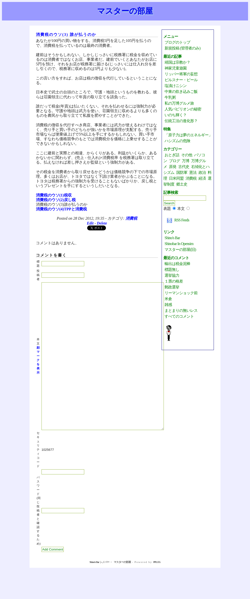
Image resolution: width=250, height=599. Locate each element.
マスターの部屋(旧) (180, 249)
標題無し (172, 269)
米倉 (168, 299)
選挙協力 (172, 275)
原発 (172, 167)
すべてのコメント (179, 316)
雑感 (168, 305)
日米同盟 (176, 178)
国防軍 (181, 172)
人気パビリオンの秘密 (183, 109)
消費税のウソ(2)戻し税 (56, 200)
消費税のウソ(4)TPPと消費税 (61, 209)
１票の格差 (174, 281)
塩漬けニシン (176, 86)
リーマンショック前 (181, 293)
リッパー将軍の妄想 (181, 74)
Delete (102, 223)
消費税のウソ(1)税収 (54, 195)
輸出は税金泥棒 (177, 264)
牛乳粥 (170, 97)
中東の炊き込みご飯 (181, 91)
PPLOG (157, 591)
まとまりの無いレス (181, 310)
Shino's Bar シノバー (99, 591)
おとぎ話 (172, 155)
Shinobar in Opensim (179, 244)
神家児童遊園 (176, 68)
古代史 (183, 167)
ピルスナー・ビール (181, 80)
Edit (90, 223)
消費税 (131, 218)
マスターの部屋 (125, 11)
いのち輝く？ (176, 115)
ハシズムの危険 (177, 141)
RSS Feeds (177, 220)
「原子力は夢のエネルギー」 (188, 135)
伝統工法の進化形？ (181, 121)
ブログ (174, 161)
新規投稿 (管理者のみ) (182, 48)
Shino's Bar (172, 238)
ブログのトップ (177, 42)
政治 (202, 172)
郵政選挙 (172, 287)
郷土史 (181, 184)
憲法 (193, 172)
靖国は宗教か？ (177, 62)
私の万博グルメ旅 (179, 103)
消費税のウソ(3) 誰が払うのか (66, 34)
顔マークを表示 (38, 375)
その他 (186, 155)
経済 (202, 178)
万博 (185, 161)
